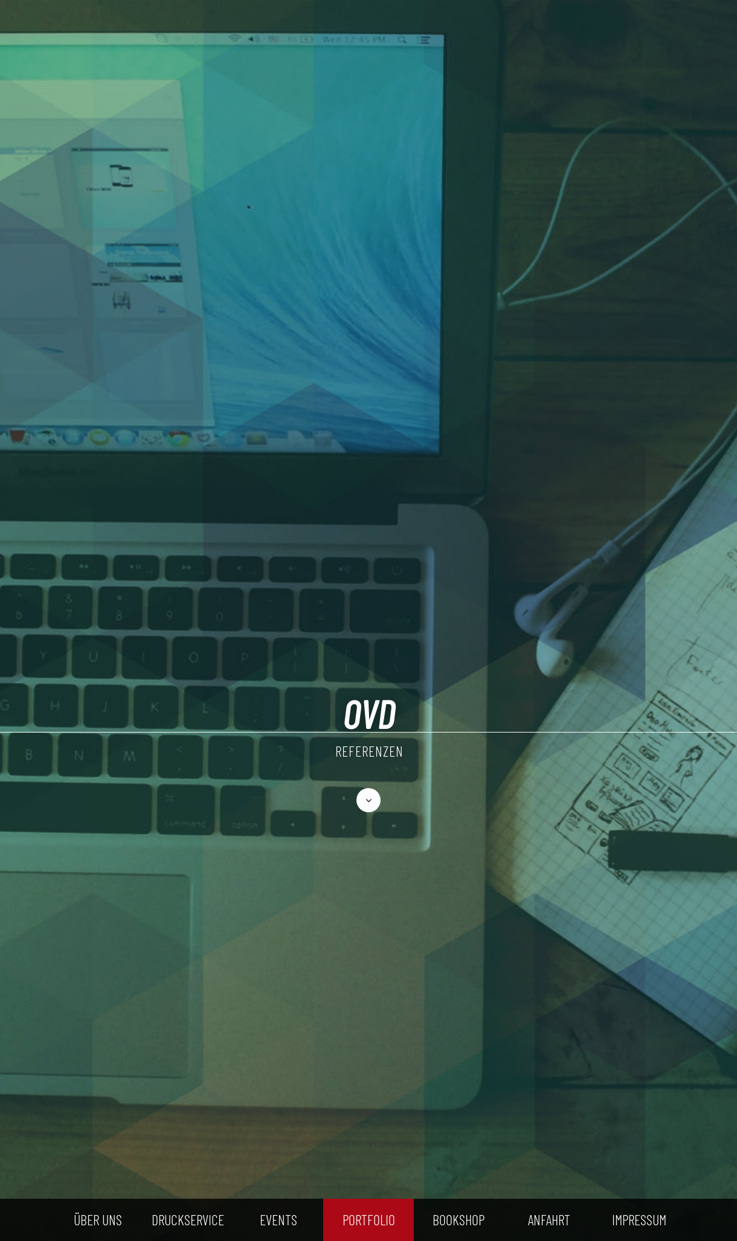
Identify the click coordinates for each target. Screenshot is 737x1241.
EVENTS (278, 1219)
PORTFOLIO (369, 1219)
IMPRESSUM (639, 1219)
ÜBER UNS (98, 1219)
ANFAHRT (549, 1219)
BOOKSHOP (458, 1219)
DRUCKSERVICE (188, 1219)
